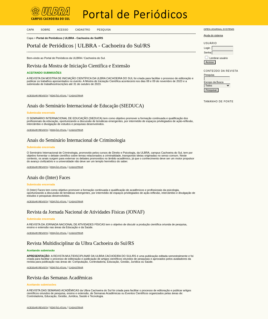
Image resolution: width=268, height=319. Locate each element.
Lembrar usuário (219, 58)
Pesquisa (104, 29)
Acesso (62, 29)
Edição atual (58, 95)
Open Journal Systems (219, 29)
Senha (207, 52)
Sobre (45, 29)
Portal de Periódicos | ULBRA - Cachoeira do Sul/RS (69, 38)
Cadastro (82, 29)
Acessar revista (37, 95)
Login (207, 48)
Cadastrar (76, 95)
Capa (30, 29)
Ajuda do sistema (213, 35)
